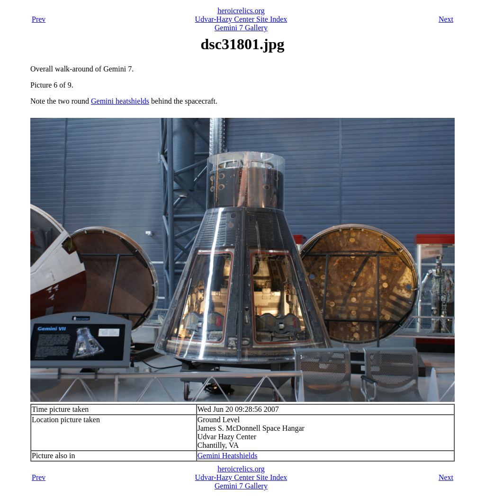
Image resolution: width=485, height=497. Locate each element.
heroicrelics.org (241, 11)
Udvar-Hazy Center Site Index (241, 19)
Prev (38, 19)
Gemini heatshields (120, 101)
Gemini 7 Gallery (241, 28)
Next (446, 19)
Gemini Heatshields (228, 456)
